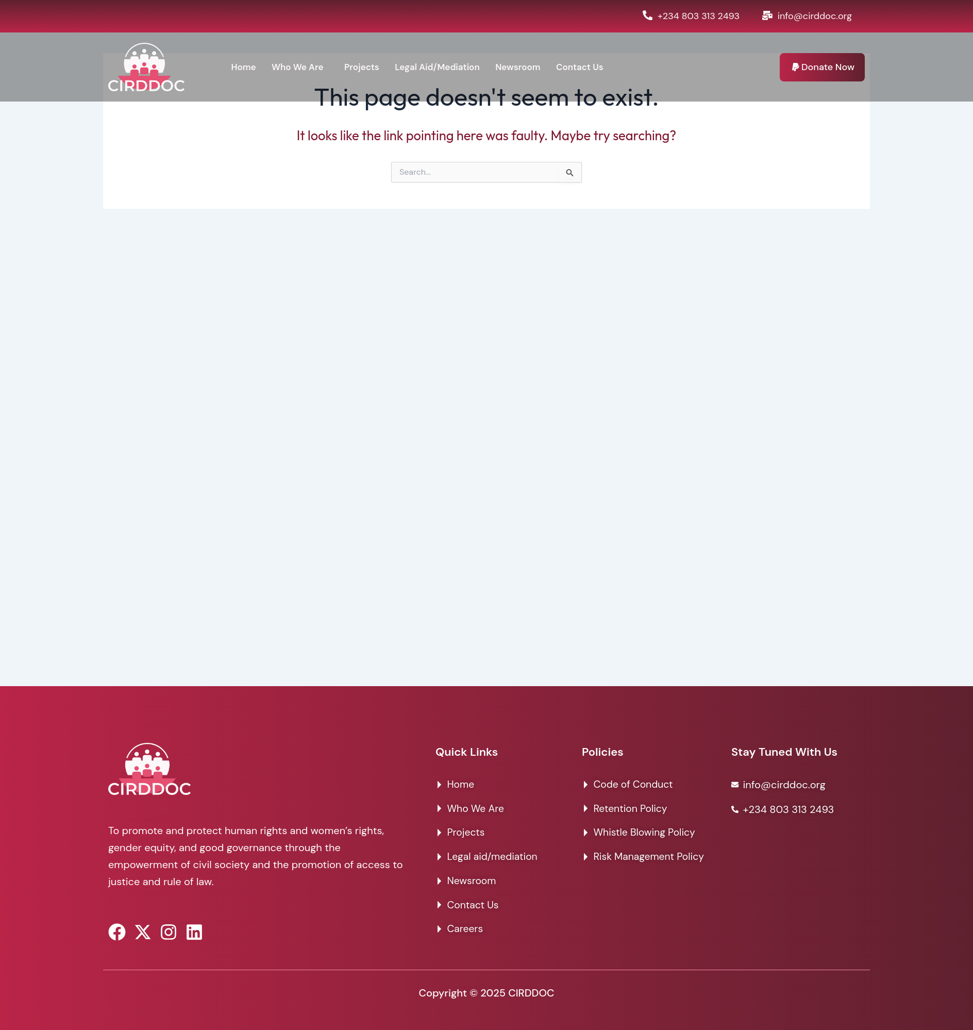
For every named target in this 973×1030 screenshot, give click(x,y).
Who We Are (300, 67)
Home (244, 67)
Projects (366, 67)
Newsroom (529, 67)
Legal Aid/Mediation (445, 67)
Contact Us (594, 67)
